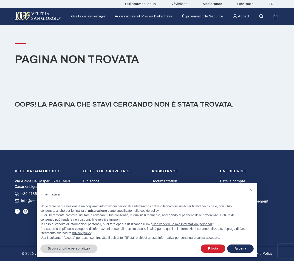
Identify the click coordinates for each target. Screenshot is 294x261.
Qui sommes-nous (140, 4)
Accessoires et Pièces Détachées (144, 16)
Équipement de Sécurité (202, 16)
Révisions (179, 4)
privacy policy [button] (81, 233)
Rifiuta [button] (213, 248)
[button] (251, 190)
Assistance (212, 4)
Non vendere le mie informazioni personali (182, 224)
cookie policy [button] (149, 210)
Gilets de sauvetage (88, 16)
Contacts (245, 4)
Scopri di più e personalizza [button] (69, 248)
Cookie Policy (261, 253)
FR (271, 4)
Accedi (241, 16)
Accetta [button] (240, 248)
